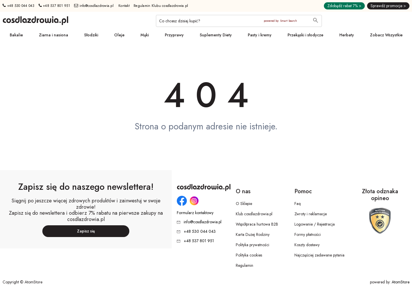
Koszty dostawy (307, 245)
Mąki (144, 35)
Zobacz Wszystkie (386, 35)
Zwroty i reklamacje (310, 214)
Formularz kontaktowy (195, 212)
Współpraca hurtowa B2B (257, 224)
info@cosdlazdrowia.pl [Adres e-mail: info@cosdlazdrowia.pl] (94, 5)
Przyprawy (174, 35)
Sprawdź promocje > (388, 6)
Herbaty (346, 35)
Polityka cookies (249, 255)
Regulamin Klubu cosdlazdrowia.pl (161, 5)
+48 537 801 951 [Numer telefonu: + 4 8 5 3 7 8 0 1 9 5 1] (54, 5)
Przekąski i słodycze (305, 35)
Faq (297, 203)
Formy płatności (307, 234)
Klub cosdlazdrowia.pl (254, 214)
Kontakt (124, 5)
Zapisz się (86, 231)
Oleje (119, 35)
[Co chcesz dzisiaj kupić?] (239, 21)
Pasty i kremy (260, 35)
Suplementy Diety (216, 35)
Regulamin (244, 265)
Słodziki (91, 35)
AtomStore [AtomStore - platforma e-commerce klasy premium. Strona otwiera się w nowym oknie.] (400, 282)
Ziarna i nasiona (53, 35)
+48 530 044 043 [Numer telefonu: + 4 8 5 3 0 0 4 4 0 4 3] (18, 5)
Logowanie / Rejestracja (314, 224)
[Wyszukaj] (315, 21)
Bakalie (16, 35)
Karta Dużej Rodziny (253, 234)
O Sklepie (244, 203)
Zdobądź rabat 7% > (344, 6)
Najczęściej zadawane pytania (319, 255)
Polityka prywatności (252, 245)
